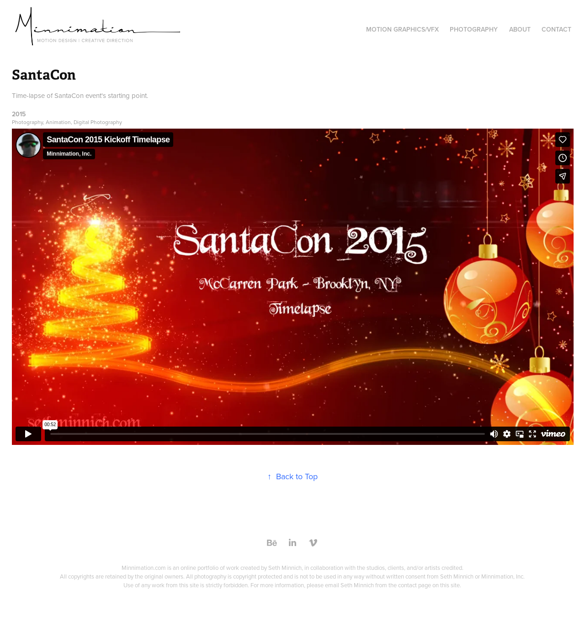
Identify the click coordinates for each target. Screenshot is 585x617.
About (520, 29)
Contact (556, 29)
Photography (474, 29)
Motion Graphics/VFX (402, 29)
